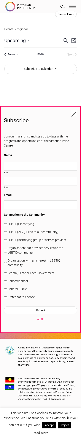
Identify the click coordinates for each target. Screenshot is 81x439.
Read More (40, 433)
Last (7, 187)
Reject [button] (65, 425)
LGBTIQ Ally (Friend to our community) (33, 232)
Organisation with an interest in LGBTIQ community (34, 263)
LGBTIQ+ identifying (21, 224)
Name (8, 155)
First (7, 172)
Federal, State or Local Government (31, 273)
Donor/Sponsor (18, 281)
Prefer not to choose (21, 297)
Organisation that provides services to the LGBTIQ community (35, 250)
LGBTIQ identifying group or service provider (37, 240)
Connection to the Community (24, 214)
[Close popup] (74, 113)
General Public (17, 289)
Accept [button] (49, 425)
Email (8, 195)
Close (40, 319)
